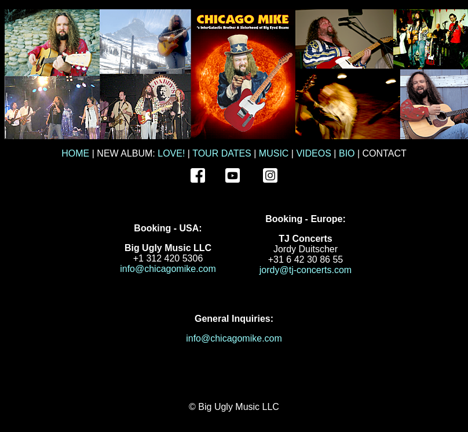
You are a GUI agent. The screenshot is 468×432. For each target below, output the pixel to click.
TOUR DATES (221, 153)
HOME (75, 153)
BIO (347, 153)
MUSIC (274, 153)
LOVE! (171, 153)
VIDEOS (313, 153)
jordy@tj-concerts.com (305, 270)
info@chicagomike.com (168, 269)
